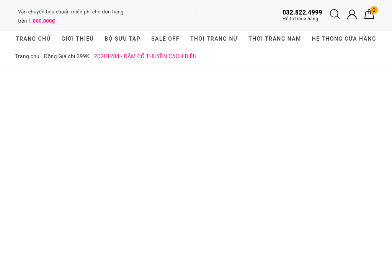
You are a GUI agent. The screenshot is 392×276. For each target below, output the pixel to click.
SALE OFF (165, 39)
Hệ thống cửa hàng (344, 39)
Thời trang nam (274, 39)
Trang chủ (33, 39)
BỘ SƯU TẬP (122, 39)
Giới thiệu (77, 39)
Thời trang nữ (214, 39)
